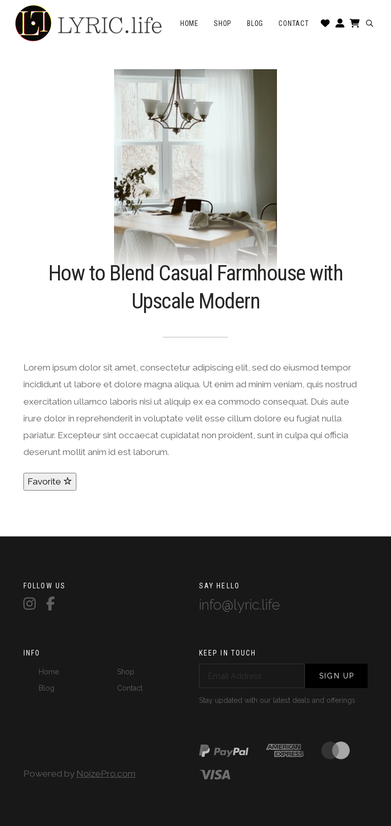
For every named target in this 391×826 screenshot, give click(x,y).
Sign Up (336, 676)
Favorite (49, 481)
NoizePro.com (105, 773)
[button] (369, 23)
